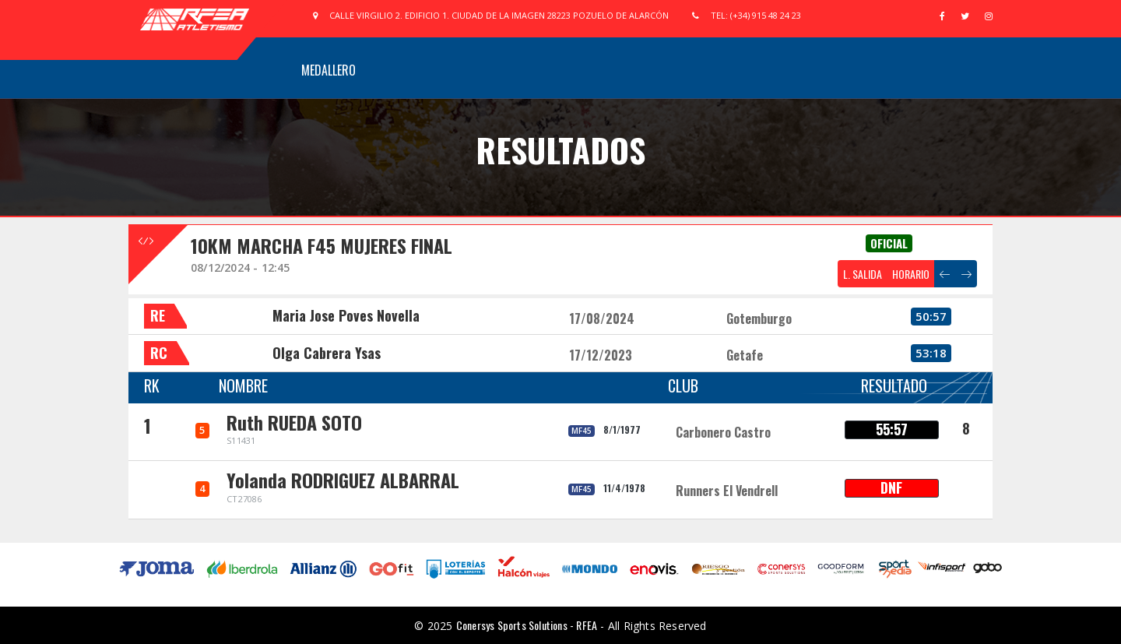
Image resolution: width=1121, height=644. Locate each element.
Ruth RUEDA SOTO (294, 422)
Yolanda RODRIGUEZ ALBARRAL (343, 480)
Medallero (328, 70)
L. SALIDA (862, 274)
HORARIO (910, 274)
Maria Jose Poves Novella (346, 315)
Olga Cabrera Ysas (326, 353)
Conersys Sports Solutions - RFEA (526, 625)
